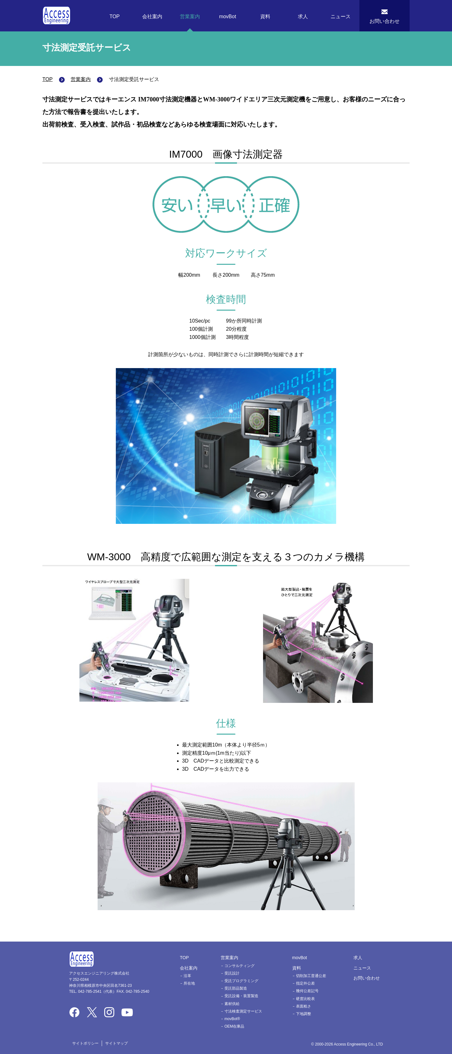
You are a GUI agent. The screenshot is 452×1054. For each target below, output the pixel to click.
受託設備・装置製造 (241, 996)
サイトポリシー (85, 1043)
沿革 (187, 976)
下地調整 (303, 1014)
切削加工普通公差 (311, 976)
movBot (227, 16)
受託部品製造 (235, 988)
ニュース (341, 16)
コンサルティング (239, 966)
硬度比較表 (305, 999)
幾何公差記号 (307, 991)
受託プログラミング (241, 981)
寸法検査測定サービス (243, 1011)
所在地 (189, 983)
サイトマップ (116, 1043)
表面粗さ (303, 1006)
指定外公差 (305, 983)
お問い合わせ (384, 21)
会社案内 (152, 16)
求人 (303, 16)
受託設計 (231, 973)
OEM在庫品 (234, 1026)
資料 (265, 16)
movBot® (232, 1019)
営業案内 (190, 16)
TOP (115, 16)
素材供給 (231, 1004)
